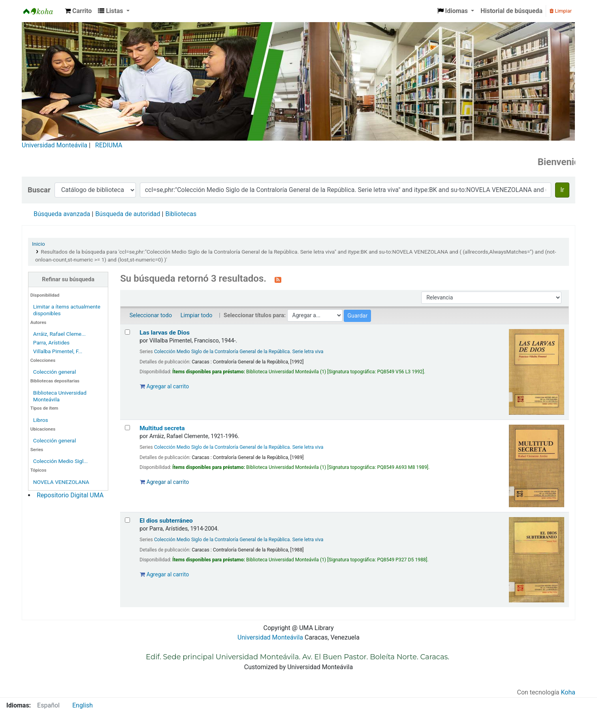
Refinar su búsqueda (68, 279)
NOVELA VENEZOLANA (61, 482)
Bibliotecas (180, 214)
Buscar (39, 190)
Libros (40, 420)
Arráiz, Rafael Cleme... (59, 334)
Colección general (54, 372)
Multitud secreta (162, 428)
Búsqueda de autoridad (127, 214)
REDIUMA (108, 145)
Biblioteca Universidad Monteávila (42, 11)
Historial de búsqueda (511, 11)
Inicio (38, 244)
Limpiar (561, 11)
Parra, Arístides (51, 342)
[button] (78, 11)
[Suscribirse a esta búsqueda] (278, 279)
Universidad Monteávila (54, 145)
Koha (568, 692)
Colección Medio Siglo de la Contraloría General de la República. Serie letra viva (239, 351)
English (82, 705)
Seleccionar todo (151, 315)
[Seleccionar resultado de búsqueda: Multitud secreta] (127, 427)
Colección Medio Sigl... (60, 461)
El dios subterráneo (166, 520)
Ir (562, 190)
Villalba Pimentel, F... (58, 351)
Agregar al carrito (164, 386)
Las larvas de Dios (164, 332)
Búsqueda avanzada (62, 214)
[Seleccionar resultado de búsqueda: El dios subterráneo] (127, 520)
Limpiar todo (197, 315)
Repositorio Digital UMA (70, 495)
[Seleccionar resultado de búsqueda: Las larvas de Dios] (127, 332)
